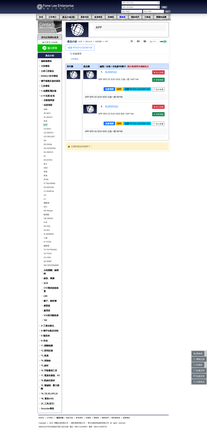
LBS (45, 296)
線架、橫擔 (49, 278)
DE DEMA (48, 144)
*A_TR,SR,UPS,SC (49, 393)
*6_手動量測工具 (49, 370)
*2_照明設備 (47, 350)
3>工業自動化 (47, 325)
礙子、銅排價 (50, 300)
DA (45, 140)
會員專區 (98, 17)
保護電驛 (48, 105)
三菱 (45, 238)
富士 (45, 164)
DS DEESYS (48, 152)
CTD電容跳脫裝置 (51, 289)
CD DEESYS (48, 132)
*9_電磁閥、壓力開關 (50, 387)
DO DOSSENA (50, 148)
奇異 (45, 171)
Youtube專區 (47, 408)
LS (45, 199)
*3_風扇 (45, 355)
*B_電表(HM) (47, 398)
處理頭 (47, 310)
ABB (45, 109)
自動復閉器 (49, 100)
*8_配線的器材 (48, 380)
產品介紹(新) (68, 17)
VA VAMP (47, 261)
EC (45, 156)
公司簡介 (53, 17)
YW (45, 320)
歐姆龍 (46, 214)
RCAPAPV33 (111, 71)
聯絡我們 (135, 17)
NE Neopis (48, 210)
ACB (46, 283)
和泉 (45, 175)
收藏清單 (199, 370)
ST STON (47, 241)
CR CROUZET (49, 136)
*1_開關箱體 (47, 345)
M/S (45, 206)
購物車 (123, 17)
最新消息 (85, 17)
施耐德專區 (46, 61)
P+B (45, 222)
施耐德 (46, 202)
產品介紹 (88, 41)
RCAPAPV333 (111, 106)
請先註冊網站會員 (49, 37)
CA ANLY (47, 128)
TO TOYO (48, 253)
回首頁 (41, 418)
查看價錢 (158, 79)
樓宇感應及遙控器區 (50, 80)
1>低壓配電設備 (48, 90)
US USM (47, 257)
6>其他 (44, 340)
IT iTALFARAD (49, 183)
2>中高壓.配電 (48, 95)
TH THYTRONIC (50, 249)
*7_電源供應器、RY (50, 375)
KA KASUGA (49, 187)
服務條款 (126, 418)
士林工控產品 (47, 70)
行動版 (148, 17)
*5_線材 (45, 365)
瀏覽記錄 (199, 359)
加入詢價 (158, 72)
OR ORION (48, 218)
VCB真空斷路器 (51, 315)
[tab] (75, 58)
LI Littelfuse (49, 191)
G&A (46, 167)
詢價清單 (199, 376)
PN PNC (47, 226)
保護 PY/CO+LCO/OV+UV (80, 47)
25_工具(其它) (47, 403)
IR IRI (46, 179)
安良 (45, 121)
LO (45, 195)
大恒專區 (45, 66)
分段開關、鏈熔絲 (51, 272)
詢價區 (111, 17)
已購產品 (199, 381)
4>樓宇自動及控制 (49, 330)
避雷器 (47, 305)
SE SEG (47, 230)
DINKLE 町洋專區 (49, 75)
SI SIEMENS (49, 234)
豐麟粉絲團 (161, 17)
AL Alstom (48, 117)
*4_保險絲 (46, 360)
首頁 (41, 17)
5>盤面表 (45, 335)
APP (45, 125)
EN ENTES (48, 160)
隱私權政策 (115, 418)
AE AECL (47, 113)
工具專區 (45, 85)
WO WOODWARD (51, 265)
